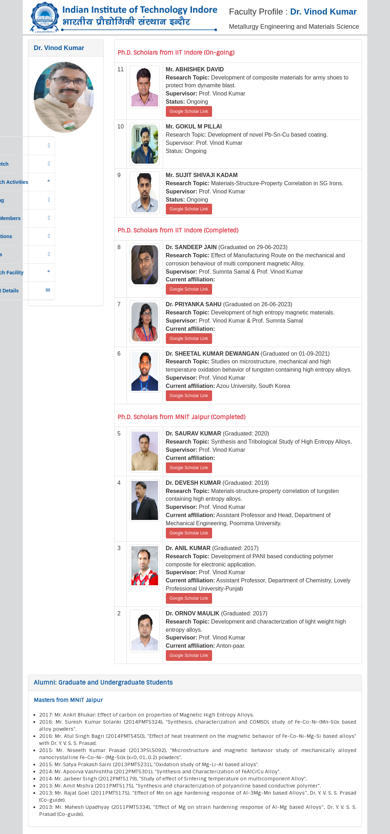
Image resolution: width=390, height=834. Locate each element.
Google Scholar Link (189, 111)
